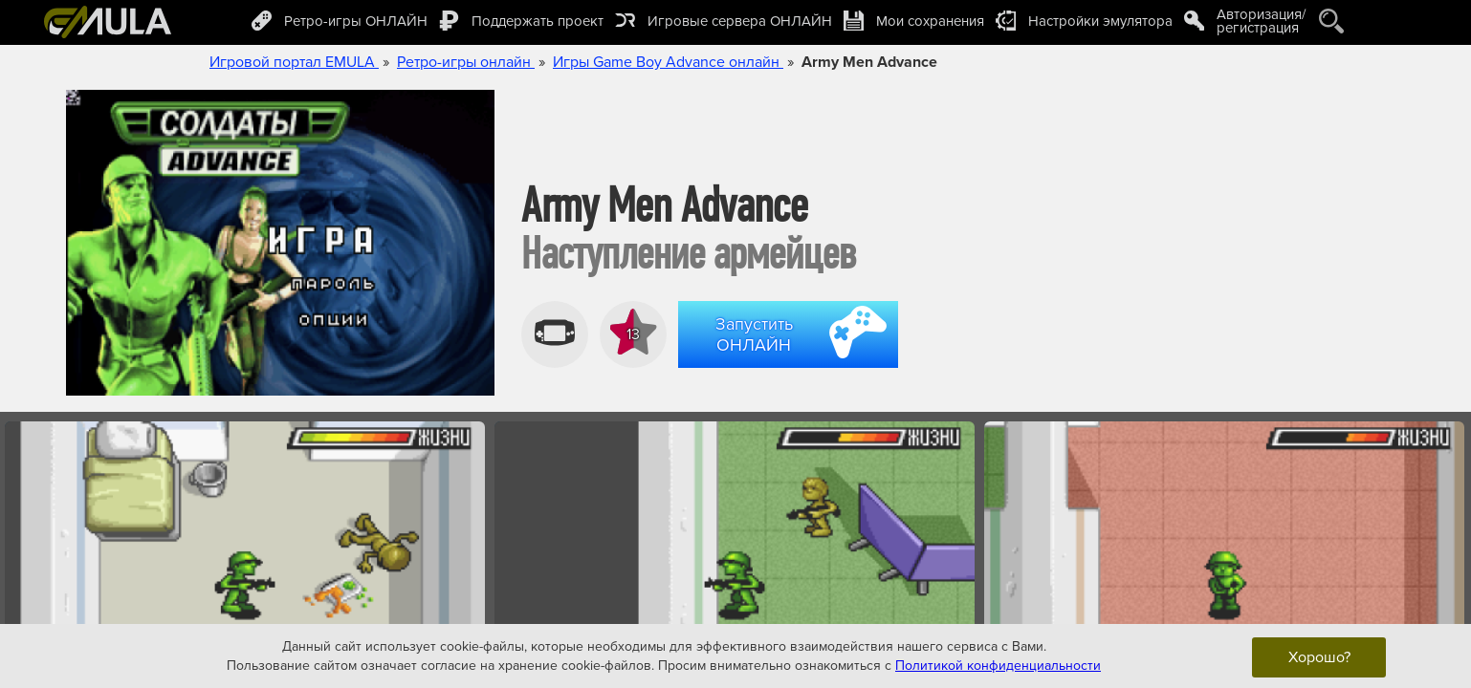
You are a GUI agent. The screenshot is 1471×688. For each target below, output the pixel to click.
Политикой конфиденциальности (998, 664)
